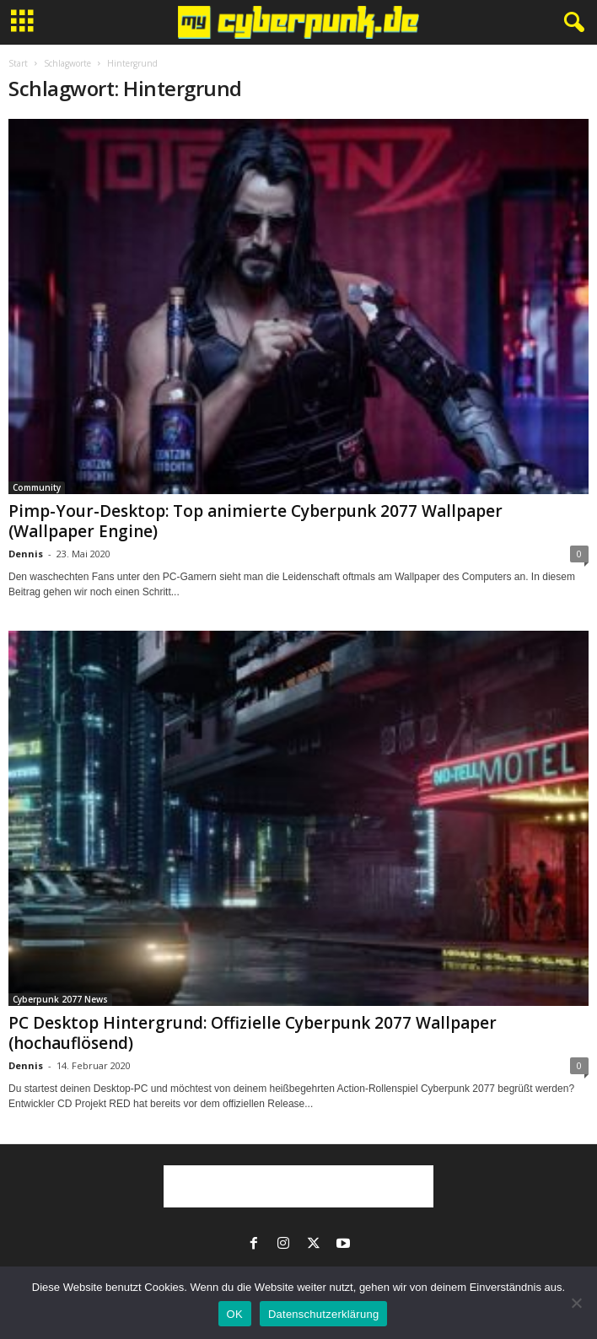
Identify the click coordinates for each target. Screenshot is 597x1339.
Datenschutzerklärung (323, 1314)
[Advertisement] (298, 1186)
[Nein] (575, 1302)
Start (18, 63)
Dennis (25, 553)
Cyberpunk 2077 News (60, 999)
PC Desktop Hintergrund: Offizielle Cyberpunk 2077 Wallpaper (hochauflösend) (252, 1033)
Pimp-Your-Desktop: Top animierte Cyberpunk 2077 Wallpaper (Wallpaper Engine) (255, 521)
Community (37, 487)
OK (235, 1314)
